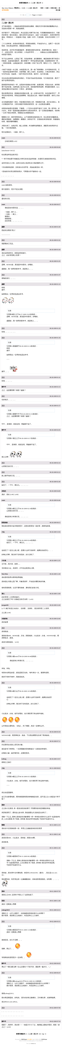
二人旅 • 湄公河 (36, 3)
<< (21, 15)
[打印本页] (5, 10)
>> (31, 15)
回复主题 (54, 8)
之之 (23, 8)
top (43, 1034)
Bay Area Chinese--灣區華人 (11, 8)
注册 (47, 8)
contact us (33, 1043)
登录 (41, 8)
